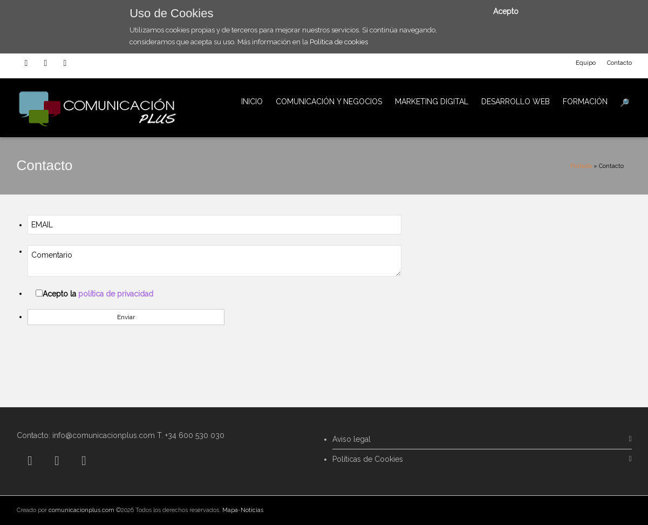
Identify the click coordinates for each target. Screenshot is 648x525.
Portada (581, 166)
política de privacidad (115, 294)
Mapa (230, 510)
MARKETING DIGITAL (431, 101)
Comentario (215, 261)
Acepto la (98, 294)
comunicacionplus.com (81, 510)
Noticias (252, 510)
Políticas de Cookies (367, 459)
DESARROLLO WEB (515, 101)
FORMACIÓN (585, 101)
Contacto (619, 62)
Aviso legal (351, 439)
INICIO (252, 101)
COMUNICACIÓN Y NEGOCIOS (329, 101)
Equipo (586, 62)
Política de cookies (339, 42)
